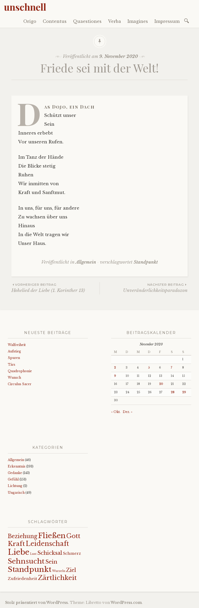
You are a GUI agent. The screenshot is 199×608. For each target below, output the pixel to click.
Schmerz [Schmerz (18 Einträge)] (72, 553)
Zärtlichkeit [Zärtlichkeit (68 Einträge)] (57, 578)
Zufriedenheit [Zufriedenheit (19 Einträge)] (22, 578)
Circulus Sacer (19, 384)
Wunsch (14, 377)
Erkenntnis (16, 466)
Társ (11, 364)
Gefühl (13, 479)
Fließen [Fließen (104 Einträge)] (52, 535)
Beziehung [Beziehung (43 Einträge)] (22, 536)
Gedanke (15, 473)
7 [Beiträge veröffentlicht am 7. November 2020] (171, 367)
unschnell (25, 7)
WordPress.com (126, 602)
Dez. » (127, 412)
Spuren (14, 358)
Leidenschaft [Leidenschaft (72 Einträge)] (47, 544)
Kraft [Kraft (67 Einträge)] (16, 544)
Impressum (167, 21)
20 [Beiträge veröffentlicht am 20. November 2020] (161, 384)
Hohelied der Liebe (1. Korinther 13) (55, 287)
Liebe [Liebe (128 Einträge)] (18, 552)
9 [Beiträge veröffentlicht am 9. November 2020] (115, 376)
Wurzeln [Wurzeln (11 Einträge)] (58, 571)
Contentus (55, 21)
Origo (29, 21)
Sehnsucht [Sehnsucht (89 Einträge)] (26, 561)
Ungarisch (16, 493)
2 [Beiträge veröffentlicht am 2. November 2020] (115, 367)
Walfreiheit (17, 345)
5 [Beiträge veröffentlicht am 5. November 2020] (149, 367)
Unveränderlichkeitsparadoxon (144, 287)
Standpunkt (146, 262)
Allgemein (86, 262)
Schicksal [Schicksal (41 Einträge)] (49, 553)
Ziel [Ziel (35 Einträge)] (71, 570)
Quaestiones (87, 21)
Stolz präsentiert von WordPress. (37, 602)
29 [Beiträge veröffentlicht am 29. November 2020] (184, 392)
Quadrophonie (20, 371)
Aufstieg (14, 351)
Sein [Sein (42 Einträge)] (51, 561)
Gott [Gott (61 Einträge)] (73, 536)
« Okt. (115, 412)
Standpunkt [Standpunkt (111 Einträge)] (29, 569)
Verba (114, 21)
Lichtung (15, 486)
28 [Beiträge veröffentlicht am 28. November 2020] (172, 392)
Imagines (137, 21)
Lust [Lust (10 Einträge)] (33, 554)
